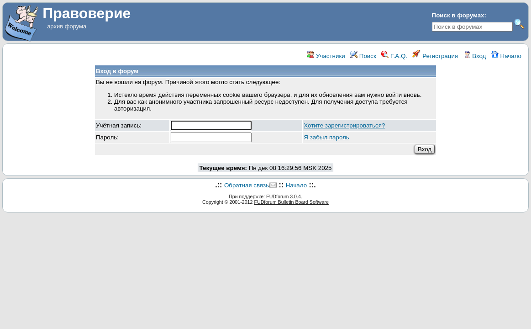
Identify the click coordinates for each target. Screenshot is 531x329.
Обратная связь (246, 185)
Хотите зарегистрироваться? (344, 125)
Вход (474, 56)
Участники (326, 56)
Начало (506, 56)
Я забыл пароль (326, 137)
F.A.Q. (394, 56)
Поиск (363, 56)
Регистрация (435, 56)
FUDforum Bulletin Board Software (291, 202)
